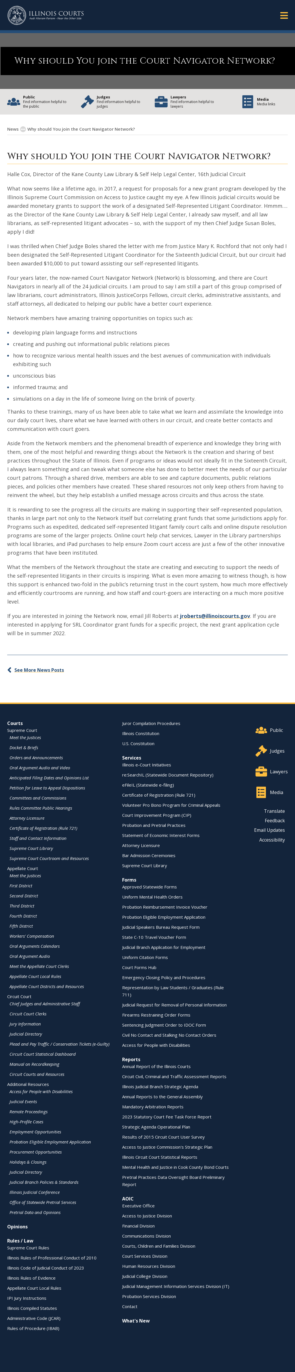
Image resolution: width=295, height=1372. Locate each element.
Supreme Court (22, 730)
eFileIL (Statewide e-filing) (148, 785)
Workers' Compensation (32, 936)
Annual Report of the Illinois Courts (156, 1066)
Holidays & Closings (28, 1162)
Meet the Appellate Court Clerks (39, 966)
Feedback (275, 820)
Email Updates (269, 830)
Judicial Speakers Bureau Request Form (161, 927)
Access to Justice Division (147, 1216)
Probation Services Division (149, 1296)
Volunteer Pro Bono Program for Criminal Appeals (171, 805)
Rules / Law (20, 1241)
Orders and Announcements (36, 757)
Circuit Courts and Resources (37, 1074)
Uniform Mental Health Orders (152, 897)
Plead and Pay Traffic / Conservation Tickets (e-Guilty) (59, 1044)
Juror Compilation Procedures (151, 723)
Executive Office (138, 1206)
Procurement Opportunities (36, 1152)
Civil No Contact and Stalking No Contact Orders (169, 1035)
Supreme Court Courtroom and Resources (49, 858)
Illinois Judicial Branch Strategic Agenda (160, 1086)
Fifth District (21, 926)
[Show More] (23, 129)
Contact (129, 1306)
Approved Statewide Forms (149, 887)
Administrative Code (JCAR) (33, 1318)
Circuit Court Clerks (28, 1014)
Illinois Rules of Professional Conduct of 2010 (52, 1258)
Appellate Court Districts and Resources (47, 986)
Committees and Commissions (38, 798)
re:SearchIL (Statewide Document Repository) (167, 775)
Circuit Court (19, 996)
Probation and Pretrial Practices (154, 825)
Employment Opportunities (35, 1132)
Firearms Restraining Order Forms (156, 1015)
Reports (131, 1059)
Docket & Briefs (24, 747)
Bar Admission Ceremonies (148, 855)
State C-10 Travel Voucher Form (154, 937)
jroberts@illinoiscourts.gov (215, 615)
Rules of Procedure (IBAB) (33, 1328)
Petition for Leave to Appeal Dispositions (47, 788)
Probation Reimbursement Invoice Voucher (164, 907)
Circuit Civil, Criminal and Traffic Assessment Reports (174, 1076)
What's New (136, 1321)
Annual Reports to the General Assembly (162, 1096)
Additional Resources (28, 1084)
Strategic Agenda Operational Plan (156, 1127)
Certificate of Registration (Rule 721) (43, 828)
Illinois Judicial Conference (35, 1192)
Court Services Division (144, 1256)
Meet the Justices (25, 737)
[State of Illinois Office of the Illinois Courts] (45, 15)
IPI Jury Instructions (26, 1298)
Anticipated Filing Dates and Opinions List (49, 778)
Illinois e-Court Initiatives (146, 765)
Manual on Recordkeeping (34, 1064)
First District (21, 885)
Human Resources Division (148, 1266)
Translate (274, 811)
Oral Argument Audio (30, 956)
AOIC (128, 1199)
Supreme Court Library (31, 848)
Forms (129, 880)
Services (131, 758)
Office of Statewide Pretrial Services (43, 1202)
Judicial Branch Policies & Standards (44, 1182)
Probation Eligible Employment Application (50, 1142)
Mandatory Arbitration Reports (153, 1107)
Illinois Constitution (140, 733)
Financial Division (138, 1226)
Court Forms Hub (139, 967)
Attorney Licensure (27, 818)
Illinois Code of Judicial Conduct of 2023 (45, 1268)
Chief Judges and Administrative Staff (45, 1003)
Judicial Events (23, 1101)
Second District (24, 896)
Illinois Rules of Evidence (31, 1278)
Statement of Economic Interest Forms (161, 835)
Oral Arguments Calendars (35, 946)
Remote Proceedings (29, 1111)
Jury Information (25, 1024)
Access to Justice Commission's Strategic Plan (167, 1147)
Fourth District (23, 916)
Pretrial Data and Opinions (35, 1212)
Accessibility (272, 840)
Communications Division (146, 1236)
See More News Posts (39, 670)
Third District (22, 906)
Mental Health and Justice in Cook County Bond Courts (175, 1167)
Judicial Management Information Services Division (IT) (175, 1286)
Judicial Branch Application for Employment (163, 947)
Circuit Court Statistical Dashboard (43, 1054)
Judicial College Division (144, 1276)
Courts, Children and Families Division (158, 1246)
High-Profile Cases (26, 1121)
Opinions (17, 1226)
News (13, 129)
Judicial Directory (26, 1034)
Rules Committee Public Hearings (41, 808)
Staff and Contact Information (38, 838)
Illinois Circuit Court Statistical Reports (159, 1157)
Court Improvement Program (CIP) (156, 815)
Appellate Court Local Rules (35, 976)
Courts (15, 723)
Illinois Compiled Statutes (32, 1308)
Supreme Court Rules (28, 1248)
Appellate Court (22, 868)
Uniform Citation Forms (145, 957)
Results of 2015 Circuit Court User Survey (163, 1137)
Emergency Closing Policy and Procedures (163, 977)
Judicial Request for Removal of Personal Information (174, 1005)
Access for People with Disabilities (41, 1091)
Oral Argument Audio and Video (40, 767)
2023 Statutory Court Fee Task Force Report (166, 1117)
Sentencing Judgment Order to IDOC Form (164, 1025)
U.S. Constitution (138, 743)
